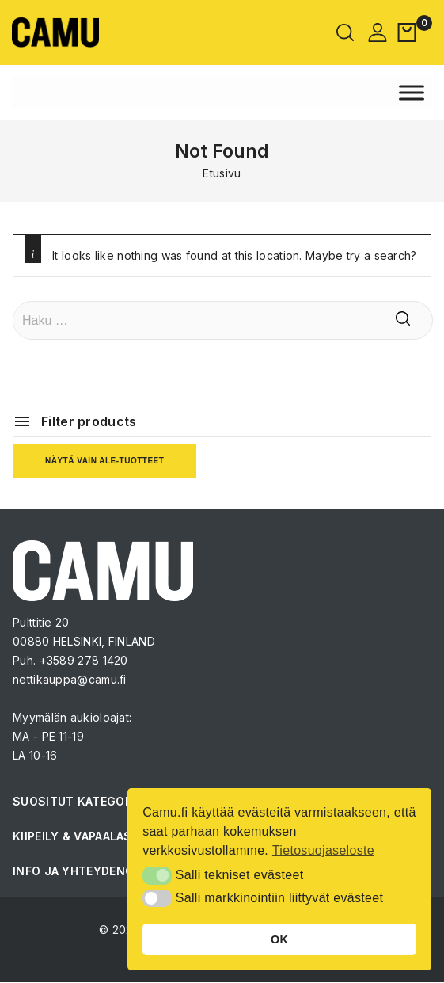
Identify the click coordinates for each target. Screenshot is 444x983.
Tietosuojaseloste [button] (323, 850)
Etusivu (222, 173)
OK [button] (279, 939)
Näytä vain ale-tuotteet (104, 460)
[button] (157, 875)
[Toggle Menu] (411, 92)
